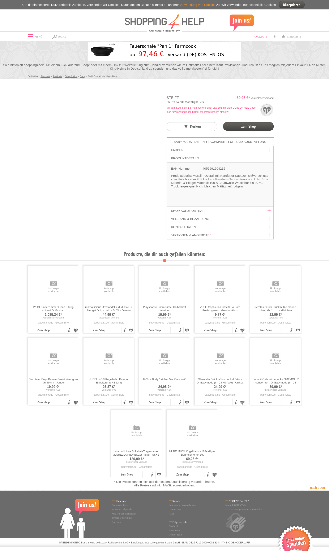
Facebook (174, 526)
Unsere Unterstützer (122, 517)
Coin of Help (175, 534)
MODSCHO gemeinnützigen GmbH (243, 509)
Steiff (173, 98)
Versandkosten (189, 505)
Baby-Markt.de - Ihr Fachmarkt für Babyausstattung (220, 141)
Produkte (57, 76)
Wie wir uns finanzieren (124, 513)
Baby (82, 76)
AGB (171, 513)
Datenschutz (175, 509)
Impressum (174, 505)
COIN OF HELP (241, 107)
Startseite (45, 76)
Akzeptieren (291, 4)
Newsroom (174, 530)
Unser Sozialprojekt (122, 509)
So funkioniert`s (120, 505)
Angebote (260, 36)
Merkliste (291, 36)
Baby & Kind (71, 76)
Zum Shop (43, 330)
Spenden (116, 522)
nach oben (317, 487)
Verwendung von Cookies (197, 4)
